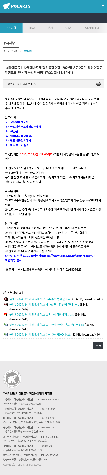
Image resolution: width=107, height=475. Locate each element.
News (32, 28)
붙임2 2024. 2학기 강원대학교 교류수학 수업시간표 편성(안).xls (46, 324)
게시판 (14, 51)
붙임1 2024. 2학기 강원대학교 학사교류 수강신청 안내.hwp (44, 304)
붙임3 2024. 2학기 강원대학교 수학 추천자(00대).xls (40, 334)
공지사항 (11, 28)
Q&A (68, 28)
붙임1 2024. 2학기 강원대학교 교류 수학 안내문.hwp (40, 299)
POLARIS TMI (91, 28)
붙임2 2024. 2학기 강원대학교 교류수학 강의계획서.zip (41, 314)
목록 (98, 345)
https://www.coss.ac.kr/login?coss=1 (68, 256)
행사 (50, 28)
